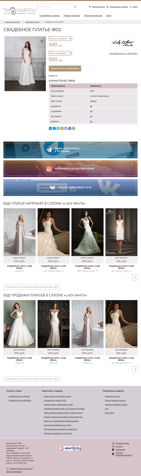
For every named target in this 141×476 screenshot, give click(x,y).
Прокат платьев (72, 16)
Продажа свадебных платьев (116, 405)
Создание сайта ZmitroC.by (21, 469)
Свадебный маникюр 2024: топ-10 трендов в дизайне (64, 409)
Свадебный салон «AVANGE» (20, 400)
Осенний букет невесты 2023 (55, 400)
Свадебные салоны (50, 16)
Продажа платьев (93, 16)
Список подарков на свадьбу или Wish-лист (60, 429)
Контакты (119, 446)
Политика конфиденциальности (124, 454)
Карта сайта (109, 413)
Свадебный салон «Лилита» (19, 396)
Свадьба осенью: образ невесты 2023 (58, 405)
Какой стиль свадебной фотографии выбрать (61, 421)
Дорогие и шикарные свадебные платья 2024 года (63, 417)
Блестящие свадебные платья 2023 (57, 425)
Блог (108, 16)
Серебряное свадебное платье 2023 (58, 433)
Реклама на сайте (122, 443)
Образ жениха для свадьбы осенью (57, 396)
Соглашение (120, 450)
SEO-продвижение (14, 472)
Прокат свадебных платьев (115, 400)
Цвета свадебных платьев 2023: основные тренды (63, 413)
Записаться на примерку (65, 68)
